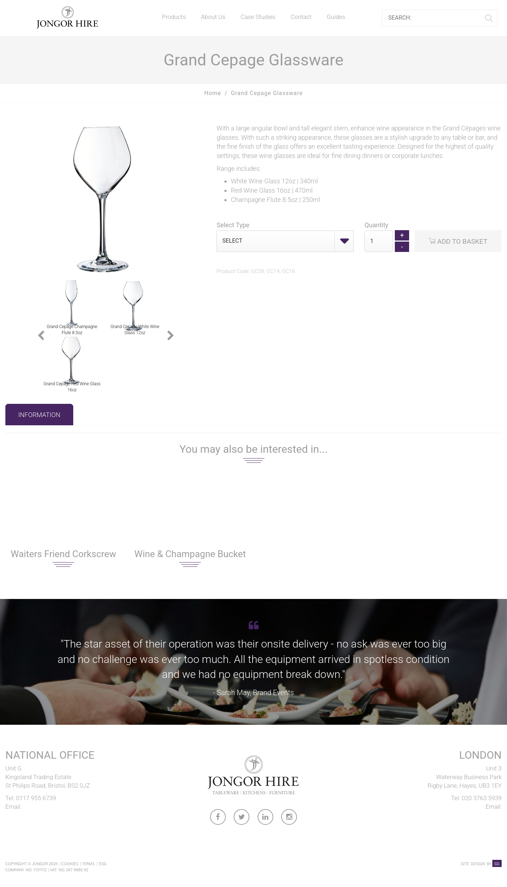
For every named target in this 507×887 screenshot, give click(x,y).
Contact (301, 16)
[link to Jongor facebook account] (218, 818)
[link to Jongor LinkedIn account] (266, 818)
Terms (88, 863)
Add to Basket (458, 241)
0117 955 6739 (36, 798)
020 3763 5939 (482, 798)
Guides (336, 16)
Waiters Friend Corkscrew (63, 554)
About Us (213, 16)
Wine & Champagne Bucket (190, 554)
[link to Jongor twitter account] (242, 818)
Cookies (69, 863)
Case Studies (257, 16)
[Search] (437, 18)
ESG (102, 863)
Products (174, 16)
